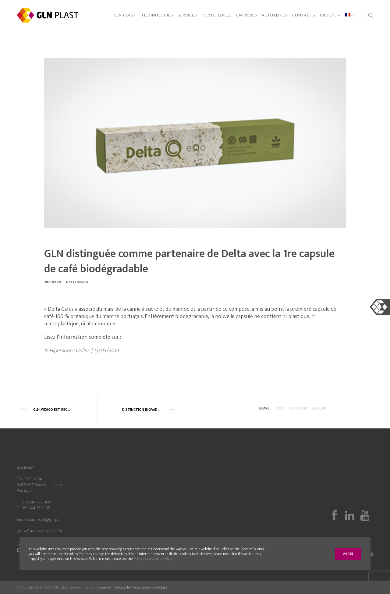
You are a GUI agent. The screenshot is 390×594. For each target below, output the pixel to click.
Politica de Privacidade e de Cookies (141, 587)
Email (280, 408)
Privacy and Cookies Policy (153, 559)
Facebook (298, 408)
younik (105, 587)
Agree (348, 553)
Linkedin (319, 408)
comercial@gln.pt (43, 519)
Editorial (81, 282)
